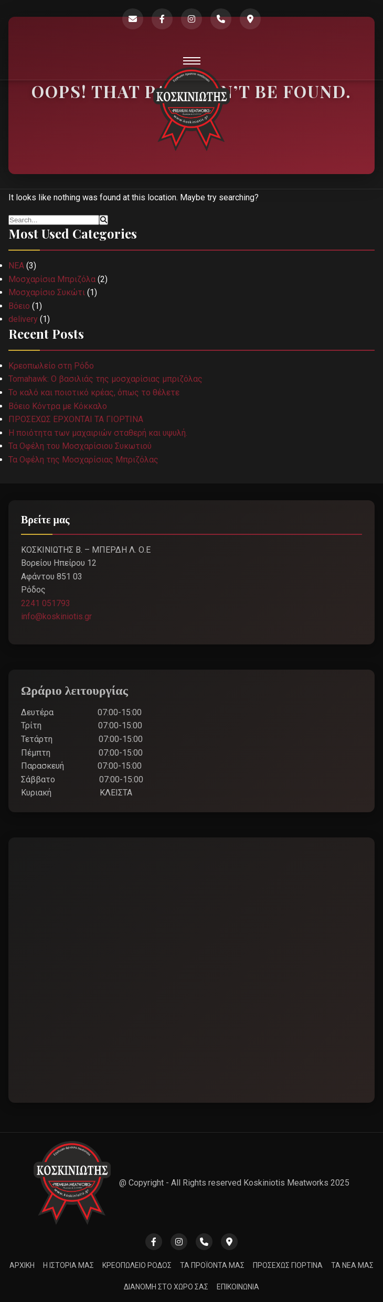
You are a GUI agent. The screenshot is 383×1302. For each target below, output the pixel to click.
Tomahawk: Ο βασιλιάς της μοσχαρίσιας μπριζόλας (105, 379)
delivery (23, 319)
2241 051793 (45, 603)
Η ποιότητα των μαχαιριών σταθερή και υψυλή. (97, 433)
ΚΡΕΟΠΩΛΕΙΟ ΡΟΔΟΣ (137, 1265)
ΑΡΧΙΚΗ (22, 1265)
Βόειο (19, 306)
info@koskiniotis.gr (56, 616)
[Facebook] (162, 18)
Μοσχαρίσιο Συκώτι (46, 292)
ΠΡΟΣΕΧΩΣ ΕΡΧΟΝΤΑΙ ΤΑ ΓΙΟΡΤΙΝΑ (75, 419)
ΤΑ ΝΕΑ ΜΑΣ (352, 1265)
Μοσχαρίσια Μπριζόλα (51, 279)
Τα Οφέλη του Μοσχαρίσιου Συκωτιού (80, 446)
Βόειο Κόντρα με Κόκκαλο (57, 406)
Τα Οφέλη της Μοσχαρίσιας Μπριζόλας (83, 460)
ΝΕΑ (16, 266)
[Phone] (220, 18)
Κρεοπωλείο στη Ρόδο (51, 366)
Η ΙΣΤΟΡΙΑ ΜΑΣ (68, 1265)
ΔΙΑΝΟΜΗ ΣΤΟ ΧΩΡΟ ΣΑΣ (166, 1287)
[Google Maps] (250, 18)
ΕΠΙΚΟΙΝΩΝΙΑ (238, 1287)
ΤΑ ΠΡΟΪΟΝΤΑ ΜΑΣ (212, 1265)
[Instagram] (191, 18)
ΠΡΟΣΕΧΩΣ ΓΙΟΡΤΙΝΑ (288, 1265)
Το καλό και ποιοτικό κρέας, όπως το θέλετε (93, 392)
